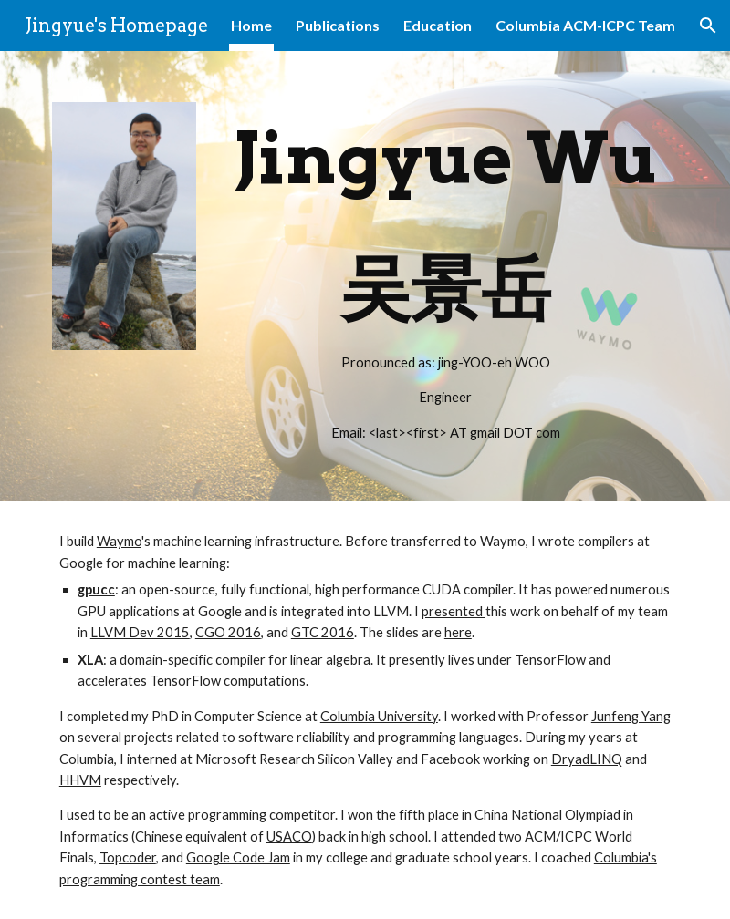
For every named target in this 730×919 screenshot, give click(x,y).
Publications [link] (338, 25)
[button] (708, 25)
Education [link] (437, 25)
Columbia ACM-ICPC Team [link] (585, 25)
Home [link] (251, 25)
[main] (445, 276)
